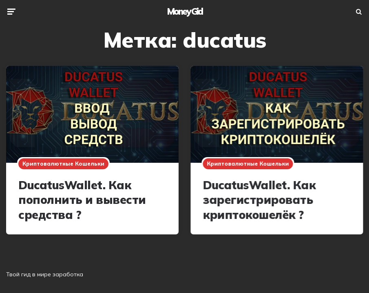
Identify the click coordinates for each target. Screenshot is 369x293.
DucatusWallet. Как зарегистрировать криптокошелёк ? (259, 200)
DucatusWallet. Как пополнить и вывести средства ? (82, 200)
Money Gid (184, 11)
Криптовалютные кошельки (63, 163)
